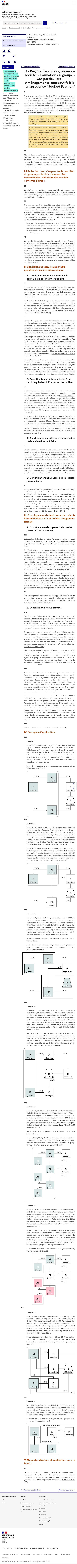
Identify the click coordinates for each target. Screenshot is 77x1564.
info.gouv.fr (6, 1548)
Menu (74, 3)
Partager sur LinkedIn (9, 62)
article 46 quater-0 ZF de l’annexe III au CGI (49, 568)
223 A (26, 356)
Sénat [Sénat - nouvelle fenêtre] (41, 1524)
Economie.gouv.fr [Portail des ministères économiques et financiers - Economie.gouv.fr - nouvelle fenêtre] (44, 1518)
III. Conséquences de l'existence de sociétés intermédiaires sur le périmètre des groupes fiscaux (11, 109)
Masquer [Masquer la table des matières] (8, 67)
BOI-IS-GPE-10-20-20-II (42, 372)
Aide (3, 1500)
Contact (4, 1503)
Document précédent (31, 66)
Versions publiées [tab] (9, 45)
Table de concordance (27, 1503)
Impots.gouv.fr (43, 1521)
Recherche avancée (59, 23)
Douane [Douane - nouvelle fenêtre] (41, 1511)
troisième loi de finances (36, 157)
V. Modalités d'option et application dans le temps (11, 125)
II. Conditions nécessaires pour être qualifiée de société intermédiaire (11, 97)
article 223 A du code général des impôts (49, 99)
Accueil (4, 28)
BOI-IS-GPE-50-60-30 (58, 728)
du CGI (62, 195)
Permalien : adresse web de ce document (4, 56)
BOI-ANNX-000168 (66, 395)
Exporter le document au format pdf (4, 51)
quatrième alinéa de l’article (62, 353)
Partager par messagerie (15, 62)
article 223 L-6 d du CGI (36, 710)
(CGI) (58, 101)
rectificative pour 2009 (42, 98)
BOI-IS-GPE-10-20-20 (42, 313)
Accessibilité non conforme (10, 1554)
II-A (68, 569)
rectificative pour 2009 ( (62, 157)
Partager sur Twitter (4, 62)
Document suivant (65, 66)
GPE (28, 28)
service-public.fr (20, 1548)
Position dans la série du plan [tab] (13, 41)
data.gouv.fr (51, 1548)
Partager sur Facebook (14, 56)
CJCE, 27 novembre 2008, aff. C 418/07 (48, 118)
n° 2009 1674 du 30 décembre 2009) (40, 159)
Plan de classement (14, 28)
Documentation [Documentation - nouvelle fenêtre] (25, 1506)
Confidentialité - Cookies (50, 1554)
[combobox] (23, 23)
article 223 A (52, 195)
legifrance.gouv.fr (36, 1548)
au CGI (60, 511)
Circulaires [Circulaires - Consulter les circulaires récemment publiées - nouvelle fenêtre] (42, 1508)
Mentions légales (25, 1554)
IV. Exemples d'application (8, 119)
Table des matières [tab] (9, 36)
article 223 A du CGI (34, 646)
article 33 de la (54, 96)
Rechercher (45, 23)
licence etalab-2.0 (42, 1561)
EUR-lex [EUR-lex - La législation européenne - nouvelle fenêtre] (41, 1514)
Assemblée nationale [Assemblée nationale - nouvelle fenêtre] (45, 1500)
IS (23, 28)
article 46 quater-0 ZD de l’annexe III (41, 511)
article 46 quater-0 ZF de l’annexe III (53, 301)
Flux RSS (22, 1500)
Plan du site (36, 1554)
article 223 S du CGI (64, 587)
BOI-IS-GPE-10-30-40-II (42, 253)
